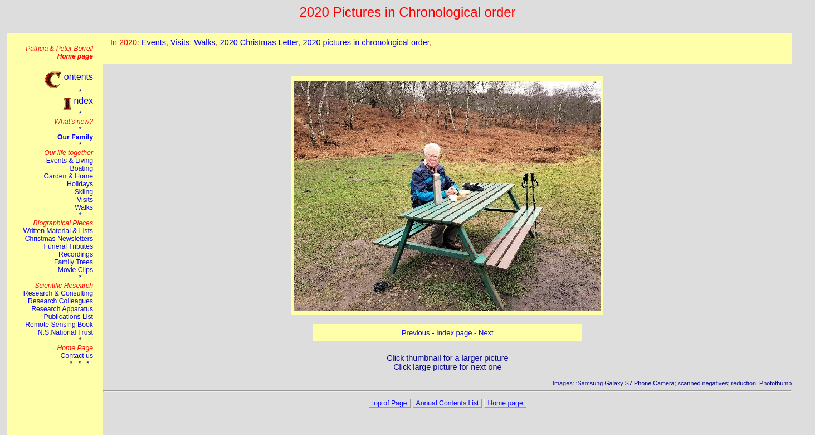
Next (486, 332)
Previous (416, 332)
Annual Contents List (447, 403)
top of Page (389, 403)
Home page (505, 403)
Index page (454, 332)
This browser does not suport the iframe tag (447, 48)
